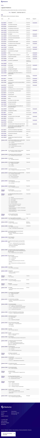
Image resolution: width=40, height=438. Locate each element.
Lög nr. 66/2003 (3, 96)
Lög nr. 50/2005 (3, 24)
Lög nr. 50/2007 (3, 92)
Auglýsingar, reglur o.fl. (21, 12)
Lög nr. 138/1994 (3, 108)
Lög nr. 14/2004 (3, 118)
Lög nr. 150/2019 (3, 116)
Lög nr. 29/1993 (3, 54)
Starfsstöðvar (3, 424)
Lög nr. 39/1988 (3, 65)
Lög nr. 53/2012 (3, 125)
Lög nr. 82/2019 (3, 100)
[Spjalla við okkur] (36, 434)
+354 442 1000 (5, 419)
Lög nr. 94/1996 (3, 43)
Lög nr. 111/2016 (3, 30)
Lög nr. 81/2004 (3, 98)
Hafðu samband (4, 421)
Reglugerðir (14, 12)
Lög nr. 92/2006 (3, 102)
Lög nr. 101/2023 (3, 72)
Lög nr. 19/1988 (3, 82)
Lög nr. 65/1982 (3, 26)
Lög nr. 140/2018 (3, 137)
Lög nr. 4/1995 (3, 45)
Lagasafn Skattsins (4, 416)
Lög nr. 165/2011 (3, 39)
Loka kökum (14, 433)
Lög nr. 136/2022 (3, 63)
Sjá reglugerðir (35, 22)
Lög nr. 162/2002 (3, 58)
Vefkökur (10, 429)
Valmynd (38, 1)
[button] (2, 5)
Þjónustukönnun (16, 429)
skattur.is (2, 412)
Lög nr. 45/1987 (3, 41)
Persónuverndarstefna (23, 429)
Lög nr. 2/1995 (3, 78)
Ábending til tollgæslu (5, 422)
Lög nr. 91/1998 (3, 133)
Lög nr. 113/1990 (3, 47)
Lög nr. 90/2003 (3, 22)
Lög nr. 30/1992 (3, 120)
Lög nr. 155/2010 (3, 37)
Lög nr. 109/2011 (3, 28)
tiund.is (2, 414)
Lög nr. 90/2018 (3, 131)
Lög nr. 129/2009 (3, 60)
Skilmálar (6, 429)
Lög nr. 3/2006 (3, 112)
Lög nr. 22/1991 (3, 85)
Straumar (29, 429)
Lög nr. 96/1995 (3, 56)
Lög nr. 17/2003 (3, 80)
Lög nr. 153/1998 (3, 110)
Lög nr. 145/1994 (3, 75)
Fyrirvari (2, 429)
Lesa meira (5, 434)
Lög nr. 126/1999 (3, 32)
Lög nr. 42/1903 (3, 90)
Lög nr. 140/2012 (3, 135)
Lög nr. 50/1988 (3, 49)
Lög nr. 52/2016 (3, 94)
